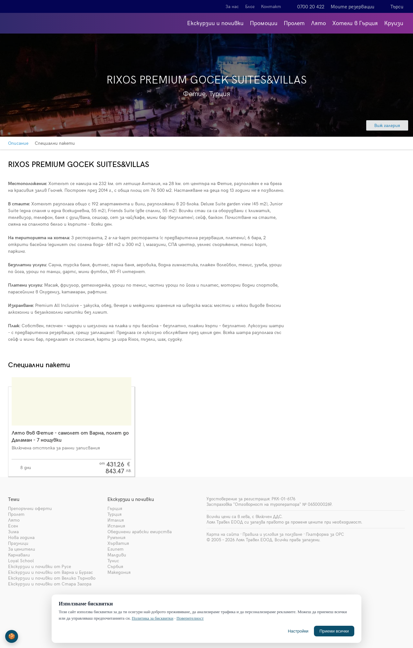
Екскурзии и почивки (215, 23)
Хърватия (118, 543)
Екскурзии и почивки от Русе (39, 566)
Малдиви (116, 555)
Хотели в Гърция (355, 23)
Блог (250, 6)
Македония (119, 572)
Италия (115, 520)
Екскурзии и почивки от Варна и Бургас (50, 572)
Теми (13, 499)
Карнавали (19, 555)
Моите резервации (352, 6)
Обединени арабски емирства (139, 531)
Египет (115, 549)
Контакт (271, 6)
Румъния (116, 537)
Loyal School (21, 560)
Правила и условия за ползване (272, 534)
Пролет (294, 23)
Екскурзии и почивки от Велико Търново (52, 578)
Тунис (113, 560)
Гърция (114, 508)
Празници (18, 543)
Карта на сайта (222, 534)
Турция (114, 514)
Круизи (393, 23)
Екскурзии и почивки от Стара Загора (49, 584)
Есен (13, 526)
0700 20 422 (310, 6)
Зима (13, 531)
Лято (318, 23)
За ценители (21, 549)
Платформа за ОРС (325, 534)
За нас (232, 6)
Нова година (21, 537)
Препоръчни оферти (30, 508)
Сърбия (115, 566)
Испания (116, 526)
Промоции (263, 23)
